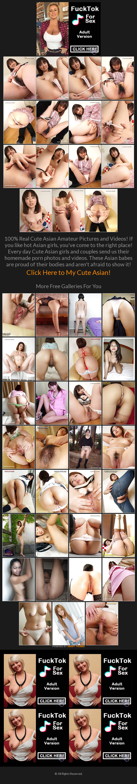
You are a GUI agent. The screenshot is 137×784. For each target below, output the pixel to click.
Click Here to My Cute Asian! (68, 271)
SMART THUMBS (76, 646)
